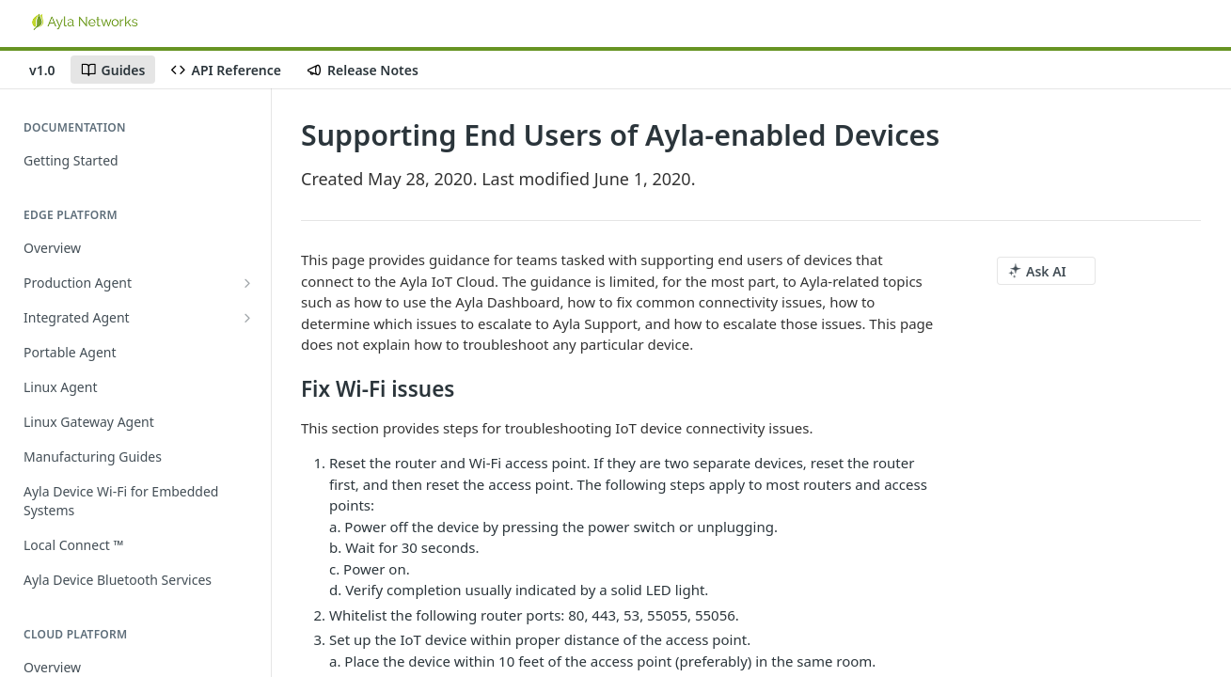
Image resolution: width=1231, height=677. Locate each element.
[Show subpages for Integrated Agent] (247, 317)
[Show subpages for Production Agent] (247, 283)
